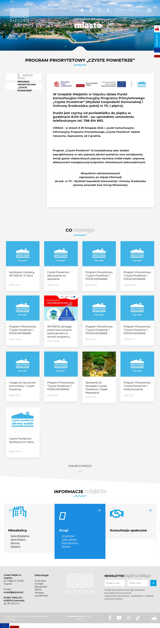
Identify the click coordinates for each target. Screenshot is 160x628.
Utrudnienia (68, 536)
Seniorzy (15, 543)
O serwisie (40, 580)
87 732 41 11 (13, 603)
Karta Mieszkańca (20, 536)
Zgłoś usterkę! (69, 539)
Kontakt (157, 40)
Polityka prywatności (41, 594)
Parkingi (66, 546)
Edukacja (15, 546)
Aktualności (41, 586)
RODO (38, 589)
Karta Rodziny (18, 539)
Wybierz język (125, 7)
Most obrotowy (70, 543)
